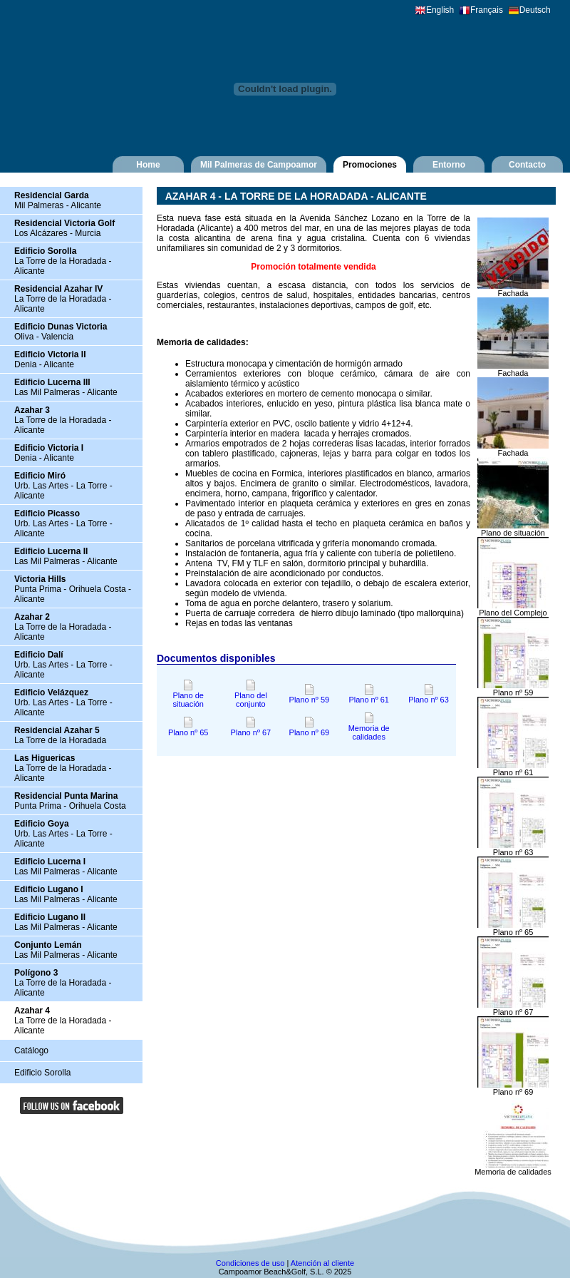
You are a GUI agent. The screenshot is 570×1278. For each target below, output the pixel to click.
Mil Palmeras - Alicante (57, 200)
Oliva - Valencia (60, 332)
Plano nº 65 (188, 729)
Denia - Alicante (50, 359)
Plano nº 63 (428, 696)
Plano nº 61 (368, 696)
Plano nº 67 (251, 729)
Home (148, 165)
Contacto (527, 165)
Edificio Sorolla (42, 1073)
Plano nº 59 (309, 696)
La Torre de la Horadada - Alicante (63, 261)
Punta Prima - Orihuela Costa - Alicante (72, 589)
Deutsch (535, 10)
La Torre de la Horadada (60, 735)
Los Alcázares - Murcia (64, 228)
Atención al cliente (322, 1263)
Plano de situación (187, 696)
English (440, 10)
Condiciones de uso (250, 1263)
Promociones (370, 165)
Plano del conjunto (250, 696)
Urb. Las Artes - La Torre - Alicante (63, 486)
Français (486, 10)
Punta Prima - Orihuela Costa (70, 801)
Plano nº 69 (309, 729)
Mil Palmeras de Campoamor (258, 165)
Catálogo (31, 1050)
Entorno (448, 165)
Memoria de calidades (369, 729)
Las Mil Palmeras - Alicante (66, 387)
